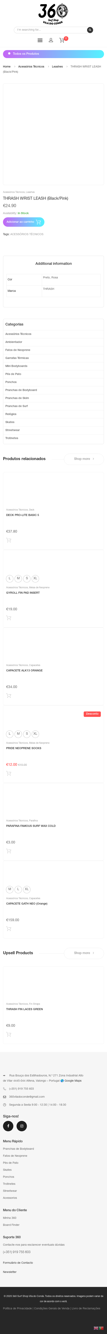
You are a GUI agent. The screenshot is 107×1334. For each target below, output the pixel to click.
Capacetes (34, 665)
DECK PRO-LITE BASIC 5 (22, 515)
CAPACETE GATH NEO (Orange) (26, 904)
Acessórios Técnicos (31, 66)
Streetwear (12, 430)
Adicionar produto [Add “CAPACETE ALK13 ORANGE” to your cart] (8, 696)
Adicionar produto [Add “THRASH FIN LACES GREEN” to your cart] (8, 1035)
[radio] (9, 578)
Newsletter (10, 1272)
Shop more (84, 459)
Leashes (57, 66)
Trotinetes (11, 438)
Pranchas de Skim (17, 398)
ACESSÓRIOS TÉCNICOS (26, 234)
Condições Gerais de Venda (52, 1308)
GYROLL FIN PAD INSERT (23, 593)
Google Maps (73, 1081)
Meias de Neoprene (39, 587)
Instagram (22, 1126)
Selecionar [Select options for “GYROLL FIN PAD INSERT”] (8, 618)
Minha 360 (9, 1218)
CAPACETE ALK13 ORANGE (24, 670)
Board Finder (11, 1225)
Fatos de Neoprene (17, 350)
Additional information (53, 264)
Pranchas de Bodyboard (21, 390)
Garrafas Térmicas (17, 358)
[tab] (53, 264)
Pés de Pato (13, 374)
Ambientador (13, 342)
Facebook (8, 1126)
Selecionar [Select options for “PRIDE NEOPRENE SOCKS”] (8, 774)
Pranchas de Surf (16, 406)
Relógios (10, 414)
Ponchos (11, 382)
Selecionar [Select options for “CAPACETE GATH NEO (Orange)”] (8, 929)
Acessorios (10, 1198)
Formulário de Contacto (18, 1263)
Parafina (33, 821)
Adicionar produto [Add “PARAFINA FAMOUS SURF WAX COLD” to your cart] (8, 851)
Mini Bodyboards (16, 366)
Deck (31, 510)
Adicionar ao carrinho (20, 222)
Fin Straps (34, 1004)
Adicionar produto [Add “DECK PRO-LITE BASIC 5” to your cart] (8, 541)
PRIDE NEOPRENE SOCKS (23, 748)
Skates (9, 422)
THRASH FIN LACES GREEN (24, 1009)
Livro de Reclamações (86, 1308)
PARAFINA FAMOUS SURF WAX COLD (31, 826)
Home (7, 66)
